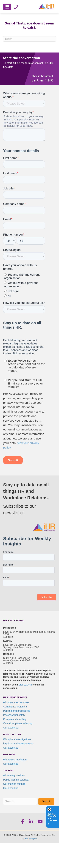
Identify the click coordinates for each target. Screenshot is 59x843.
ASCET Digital (31, 838)
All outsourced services (16, 702)
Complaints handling (14, 719)
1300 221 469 (25, 684)
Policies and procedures (16, 710)
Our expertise (10, 727)
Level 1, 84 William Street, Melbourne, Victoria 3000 (29, 633)
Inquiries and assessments (18, 743)
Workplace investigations (17, 739)
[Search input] (20, 801)
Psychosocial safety (14, 715)
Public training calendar (16, 779)
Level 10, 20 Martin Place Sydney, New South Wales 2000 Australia (21, 647)
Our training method (14, 784)
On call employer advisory (17, 723)
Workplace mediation (15, 759)
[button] (46, 801)
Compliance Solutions (15, 706)
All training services (14, 775)
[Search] (29, 39)
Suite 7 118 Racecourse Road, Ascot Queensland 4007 (20, 659)
